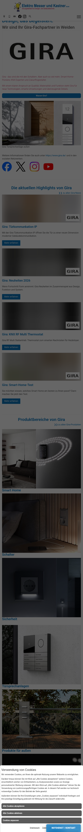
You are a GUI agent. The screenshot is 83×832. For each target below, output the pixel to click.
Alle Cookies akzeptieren (13, 806)
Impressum (34, 828)
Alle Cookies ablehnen (12, 813)
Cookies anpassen (11, 820)
